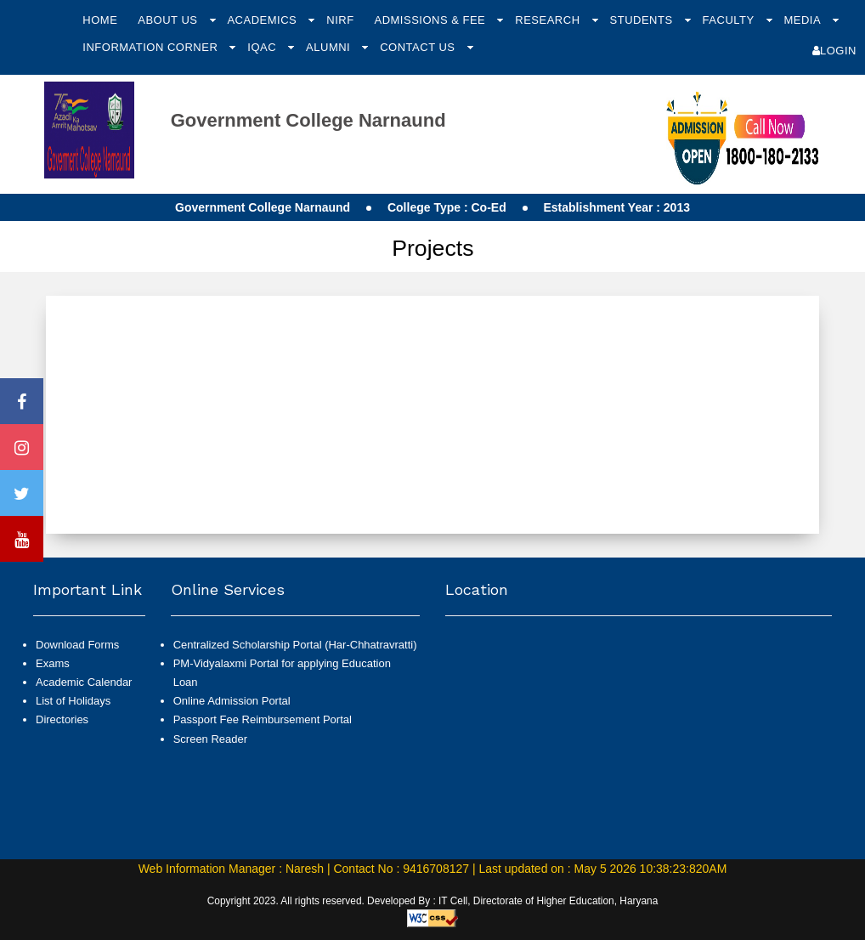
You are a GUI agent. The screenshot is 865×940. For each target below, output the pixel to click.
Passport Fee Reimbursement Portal (262, 719)
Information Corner (151, 47)
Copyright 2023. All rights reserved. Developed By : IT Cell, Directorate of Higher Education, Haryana (433, 901)
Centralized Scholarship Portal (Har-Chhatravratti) (295, 644)
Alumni (329, 47)
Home (99, 20)
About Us (169, 20)
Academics (263, 20)
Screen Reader (210, 739)
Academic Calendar (84, 682)
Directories (62, 719)
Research (549, 20)
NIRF (339, 20)
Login (834, 50)
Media (803, 20)
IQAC (263, 47)
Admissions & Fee (431, 20)
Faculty (730, 20)
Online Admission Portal (232, 700)
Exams (53, 663)
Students (643, 20)
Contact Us (419, 47)
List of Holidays (73, 700)
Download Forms (77, 644)
